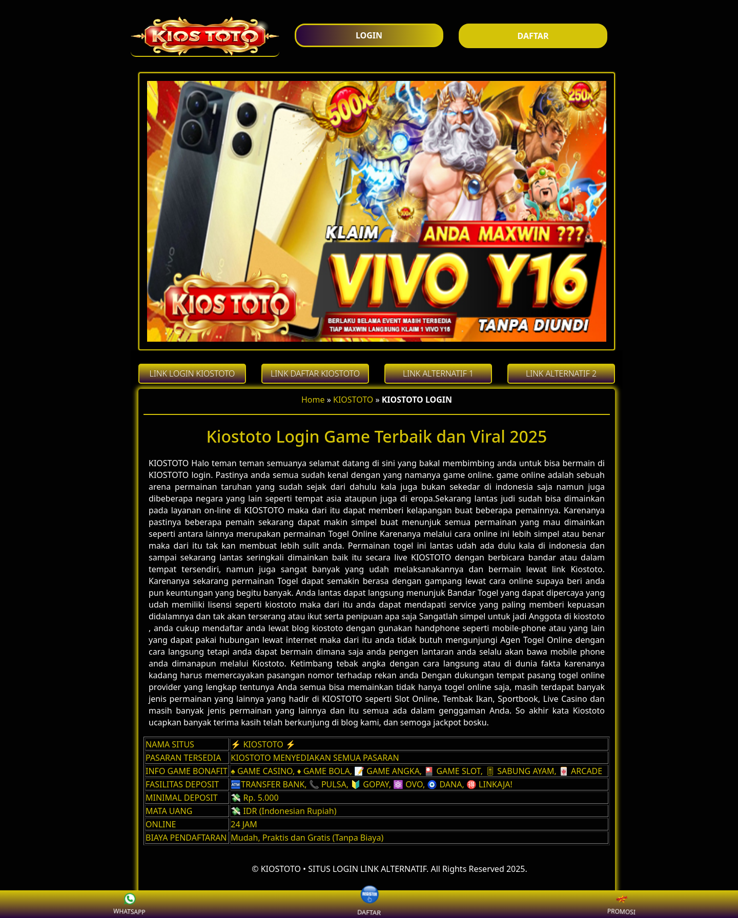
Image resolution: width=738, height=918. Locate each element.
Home (313, 399)
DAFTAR (369, 904)
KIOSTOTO (353, 399)
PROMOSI (605, 904)
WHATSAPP (114, 904)
